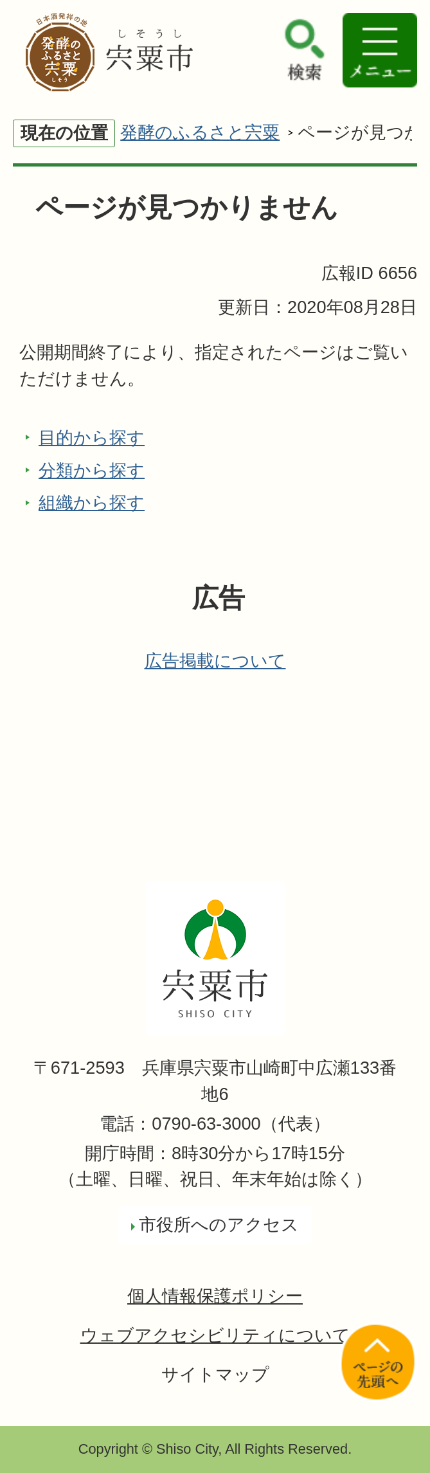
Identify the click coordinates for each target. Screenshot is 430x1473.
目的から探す (92, 437)
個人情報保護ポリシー (215, 1296)
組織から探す (92, 502)
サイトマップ (215, 1374)
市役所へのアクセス (219, 1224)
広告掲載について (215, 661)
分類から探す (92, 470)
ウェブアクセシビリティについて (215, 1335)
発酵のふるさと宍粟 (200, 132)
